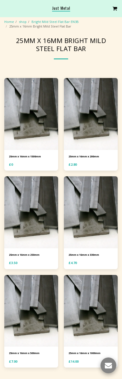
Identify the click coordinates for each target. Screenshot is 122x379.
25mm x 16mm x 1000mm (84, 353)
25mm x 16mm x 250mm (24, 255)
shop (23, 21)
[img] (31, 114)
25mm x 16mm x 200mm (83, 156)
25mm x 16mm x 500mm (24, 353)
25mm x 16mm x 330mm (83, 255)
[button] (6, 8)
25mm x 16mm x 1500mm (25, 156)
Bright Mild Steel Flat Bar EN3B (55, 21)
